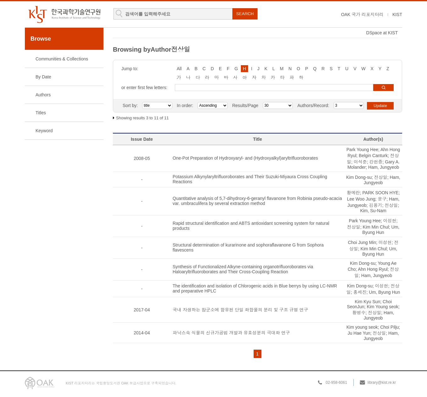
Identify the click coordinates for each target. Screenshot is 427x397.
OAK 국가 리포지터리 (362, 14)
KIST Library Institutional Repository (64, 14)
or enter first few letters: (144, 87)
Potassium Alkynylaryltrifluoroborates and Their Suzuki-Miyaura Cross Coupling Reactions (250, 179)
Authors (43, 94)
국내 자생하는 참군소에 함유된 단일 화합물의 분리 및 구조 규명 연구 (240, 309)
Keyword (44, 130)
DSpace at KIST (382, 32)
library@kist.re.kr (382, 382)
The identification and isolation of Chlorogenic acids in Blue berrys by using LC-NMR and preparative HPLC (255, 288)
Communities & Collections (62, 58)
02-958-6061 (336, 382)
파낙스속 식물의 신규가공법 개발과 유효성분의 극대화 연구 (231, 332)
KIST (397, 14)
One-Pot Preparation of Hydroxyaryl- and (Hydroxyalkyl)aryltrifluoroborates (245, 158)
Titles (41, 112)
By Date (43, 76)
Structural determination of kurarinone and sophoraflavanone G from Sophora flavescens (248, 247)
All (179, 68)
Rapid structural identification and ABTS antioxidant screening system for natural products (251, 226)
